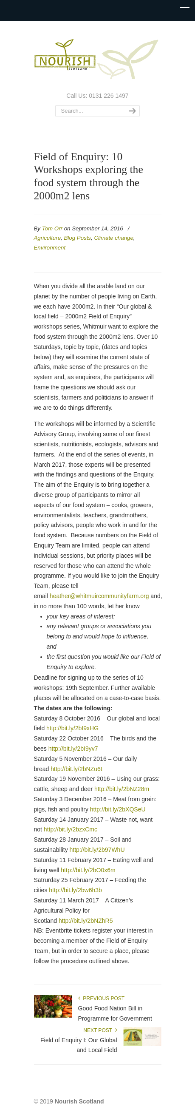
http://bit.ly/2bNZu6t (76, 769)
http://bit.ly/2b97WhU (97, 849)
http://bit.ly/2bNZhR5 (86, 920)
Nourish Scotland (97, 56)
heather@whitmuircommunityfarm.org (99, 596)
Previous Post (101, 998)
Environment (50, 247)
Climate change (113, 238)
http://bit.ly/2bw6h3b (75, 890)
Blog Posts (77, 238)
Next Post (100, 1030)
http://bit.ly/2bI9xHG (72, 728)
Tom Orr (52, 228)
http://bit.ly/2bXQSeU (118, 809)
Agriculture (47, 238)
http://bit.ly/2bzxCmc (70, 829)
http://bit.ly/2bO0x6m (88, 870)
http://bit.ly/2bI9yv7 (73, 748)
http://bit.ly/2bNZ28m (121, 789)
